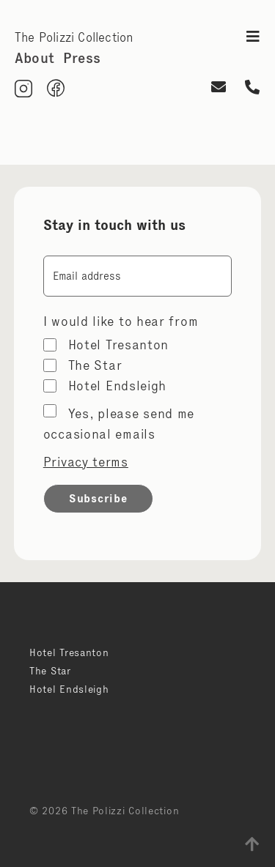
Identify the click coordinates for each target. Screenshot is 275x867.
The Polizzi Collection (74, 37)
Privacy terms (85, 462)
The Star (95, 365)
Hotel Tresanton (118, 345)
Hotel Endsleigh (117, 386)
